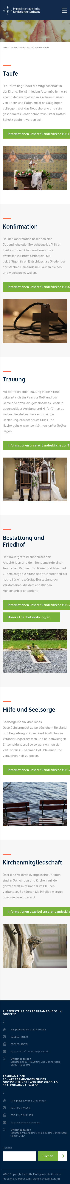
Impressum (24, 1178)
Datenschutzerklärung (46, 1178)
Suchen (7, 1148)
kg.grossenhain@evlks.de (25, 1122)
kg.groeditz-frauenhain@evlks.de (30, 1051)
